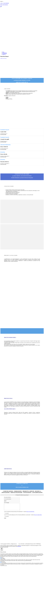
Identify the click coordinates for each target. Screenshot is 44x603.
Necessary (3, 559)
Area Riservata (4, 52)
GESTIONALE (4, 53)
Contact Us (4, 54)
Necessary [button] (1, 558)
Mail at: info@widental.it (4, 4)
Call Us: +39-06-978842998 (4, 3)
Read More (19, 547)
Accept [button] (16, 547)
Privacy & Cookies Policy (38, 516)
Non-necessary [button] (2, 562)
